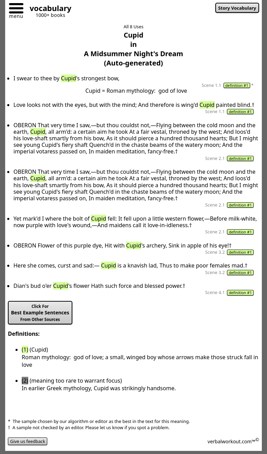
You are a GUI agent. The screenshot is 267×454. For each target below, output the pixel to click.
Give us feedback (27, 441)
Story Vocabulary (237, 8)
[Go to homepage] (47, 9)
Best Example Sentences (40, 313)
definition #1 (236, 85)
